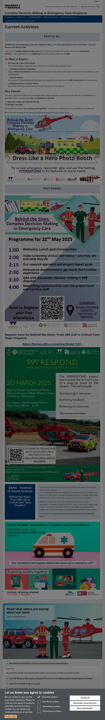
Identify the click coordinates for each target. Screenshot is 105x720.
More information (85, 708)
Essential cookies (47, 696)
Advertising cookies (48, 707)
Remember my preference (85, 703)
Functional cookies (48, 702)
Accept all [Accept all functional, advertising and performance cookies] (85, 698)
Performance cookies (49, 711)
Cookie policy (11, 716)
